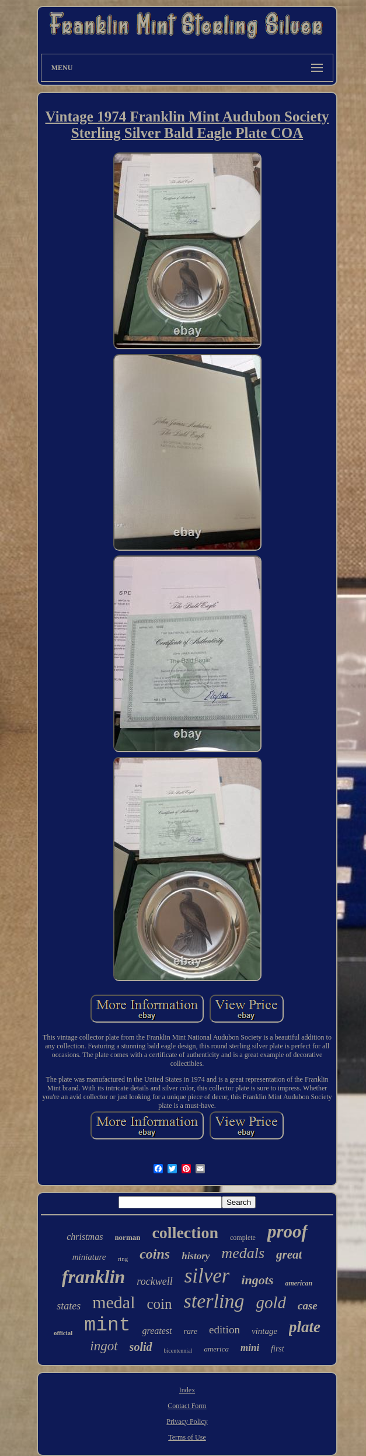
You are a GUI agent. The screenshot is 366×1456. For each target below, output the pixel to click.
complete (243, 1237)
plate (304, 1327)
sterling (214, 1301)
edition (224, 1329)
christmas (85, 1237)
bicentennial (178, 1350)
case (308, 1305)
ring (122, 1258)
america (216, 1348)
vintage (264, 1331)
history (196, 1256)
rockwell (154, 1281)
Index (187, 1390)
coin (159, 1304)
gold (271, 1302)
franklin (93, 1276)
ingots (257, 1280)
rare (191, 1331)
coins (155, 1254)
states (69, 1306)
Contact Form (187, 1406)
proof (287, 1231)
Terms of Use (186, 1437)
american (298, 1283)
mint (107, 1325)
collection (185, 1233)
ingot (103, 1346)
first (277, 1348)
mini (249, 1347)
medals (242, 1253)
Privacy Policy (186, 1421)
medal (113, 1302)
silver (207, 1275)
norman (127, 1237)
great (289, 1254)
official (63, 1332)
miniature (89, 1257)
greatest (157, 1331)
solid (141, 1346)
